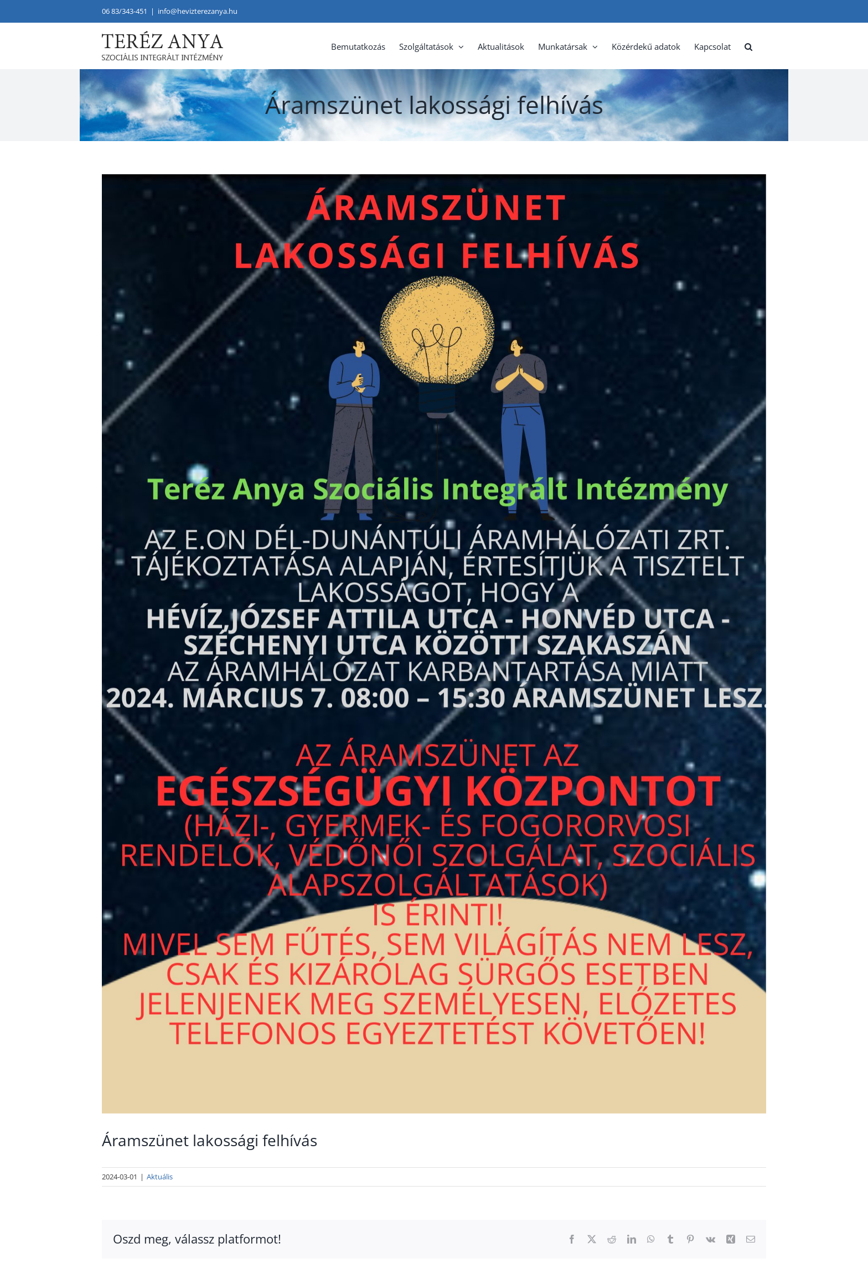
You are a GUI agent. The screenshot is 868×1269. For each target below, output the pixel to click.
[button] (748, 46)
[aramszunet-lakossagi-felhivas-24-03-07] (434, 644)
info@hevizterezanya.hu (197, 11)
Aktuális (160, 1177)
